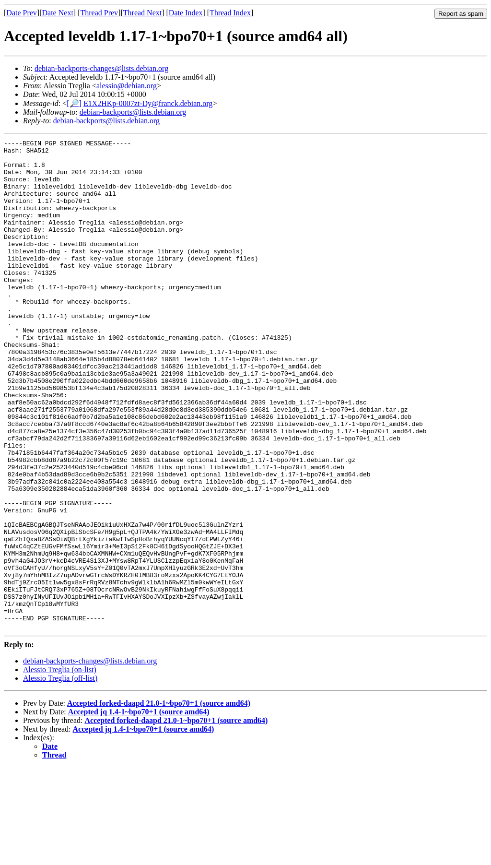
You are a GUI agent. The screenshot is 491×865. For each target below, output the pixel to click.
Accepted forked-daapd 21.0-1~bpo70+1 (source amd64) (158, 801)
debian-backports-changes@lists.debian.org (101, 68)
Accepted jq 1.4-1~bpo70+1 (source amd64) (139, 810)
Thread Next (142, 13)
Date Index (186, 13)
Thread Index (230, 13)
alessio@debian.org (126, 86)
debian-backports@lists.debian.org (133, 112)
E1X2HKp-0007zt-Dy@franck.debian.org (147, 103)
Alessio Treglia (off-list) (60, 776)
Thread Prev (99, 13)
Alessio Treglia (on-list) (59, 767)
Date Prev (21, 13)
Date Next (57, 13)
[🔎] (74, 103)
